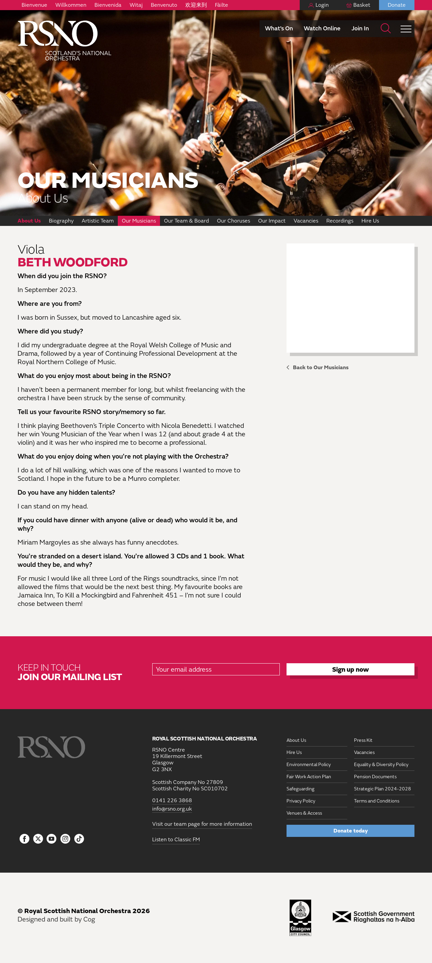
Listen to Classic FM (176, 839)
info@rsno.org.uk (172, 809)
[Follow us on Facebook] (24, 839)
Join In (360, 28)
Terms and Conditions (376, 801)
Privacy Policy (301, 801)
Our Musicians (139, 220)
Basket (361, 5)
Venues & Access (304, 813)
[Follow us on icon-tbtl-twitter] (38, 841)
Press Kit (363, 740)
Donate (397, 5)
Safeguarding (301, 789)
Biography (61, 220)
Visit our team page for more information (202, 824)
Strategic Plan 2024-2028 (382, 789)
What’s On (279, 28)
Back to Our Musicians (321, 367)
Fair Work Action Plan (309, 777)
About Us (29, 220)
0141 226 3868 (172, 800)
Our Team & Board (186, 220)
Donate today (350, 830)
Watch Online (322, 28)
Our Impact (272, 220)
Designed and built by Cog (56, 919)
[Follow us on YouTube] (52, 839)
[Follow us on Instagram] (65, 839)
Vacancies (306, 220)
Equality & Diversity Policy (381, 764)
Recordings (339, 220)
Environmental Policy (309, 764)
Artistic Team (98, 220)
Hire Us (370, 220)
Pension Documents (375, 777)
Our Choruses (233, 220)
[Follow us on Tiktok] (79, 839)
